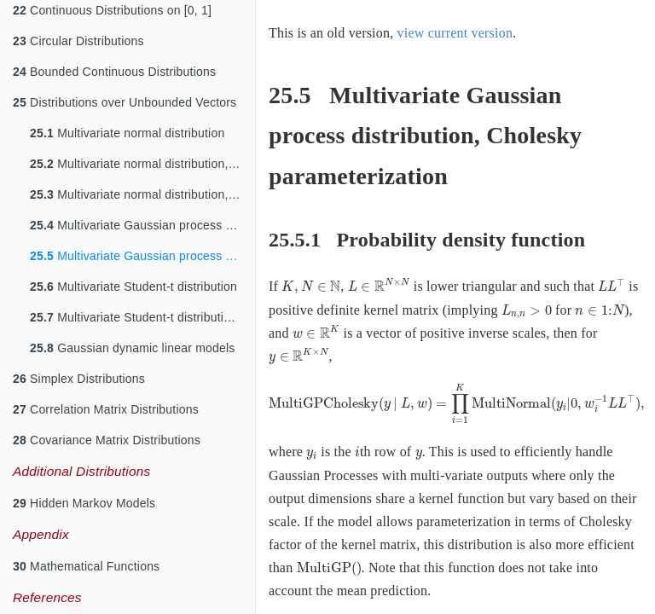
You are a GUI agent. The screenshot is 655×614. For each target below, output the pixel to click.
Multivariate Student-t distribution (133, 286)
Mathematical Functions (86, 566)
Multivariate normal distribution (127, 133)
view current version (455, 33)
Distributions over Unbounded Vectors (124, 102)
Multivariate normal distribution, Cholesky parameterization (142, 194)
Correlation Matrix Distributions (106, 409)
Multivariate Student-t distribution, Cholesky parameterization (142, 317)
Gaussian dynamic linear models (132, 348)
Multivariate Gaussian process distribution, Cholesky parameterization (142, 256)
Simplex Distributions (79, 378)
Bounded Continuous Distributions (114, 71)
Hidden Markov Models (84, 503)
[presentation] (310, 287)
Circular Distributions (78, 41)
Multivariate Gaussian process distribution (142, 225)
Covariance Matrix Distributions (106, 440)
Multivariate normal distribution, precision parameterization (142, 164)
